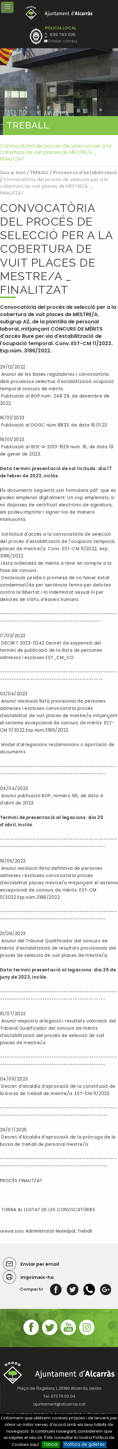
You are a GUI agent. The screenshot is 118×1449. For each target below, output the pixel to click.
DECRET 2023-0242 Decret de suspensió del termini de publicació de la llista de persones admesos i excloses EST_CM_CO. (51, 650)
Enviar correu (62, 41)
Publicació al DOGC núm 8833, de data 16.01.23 (53, 425)
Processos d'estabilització (85, 172)
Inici (21, 172)
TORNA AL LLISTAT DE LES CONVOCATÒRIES (47, 1210)
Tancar (50, 1444)
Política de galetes (85, 1444)
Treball (84, 1231)
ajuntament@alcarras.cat (59, 1404)
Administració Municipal (50, 1231)
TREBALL (39, 172)
